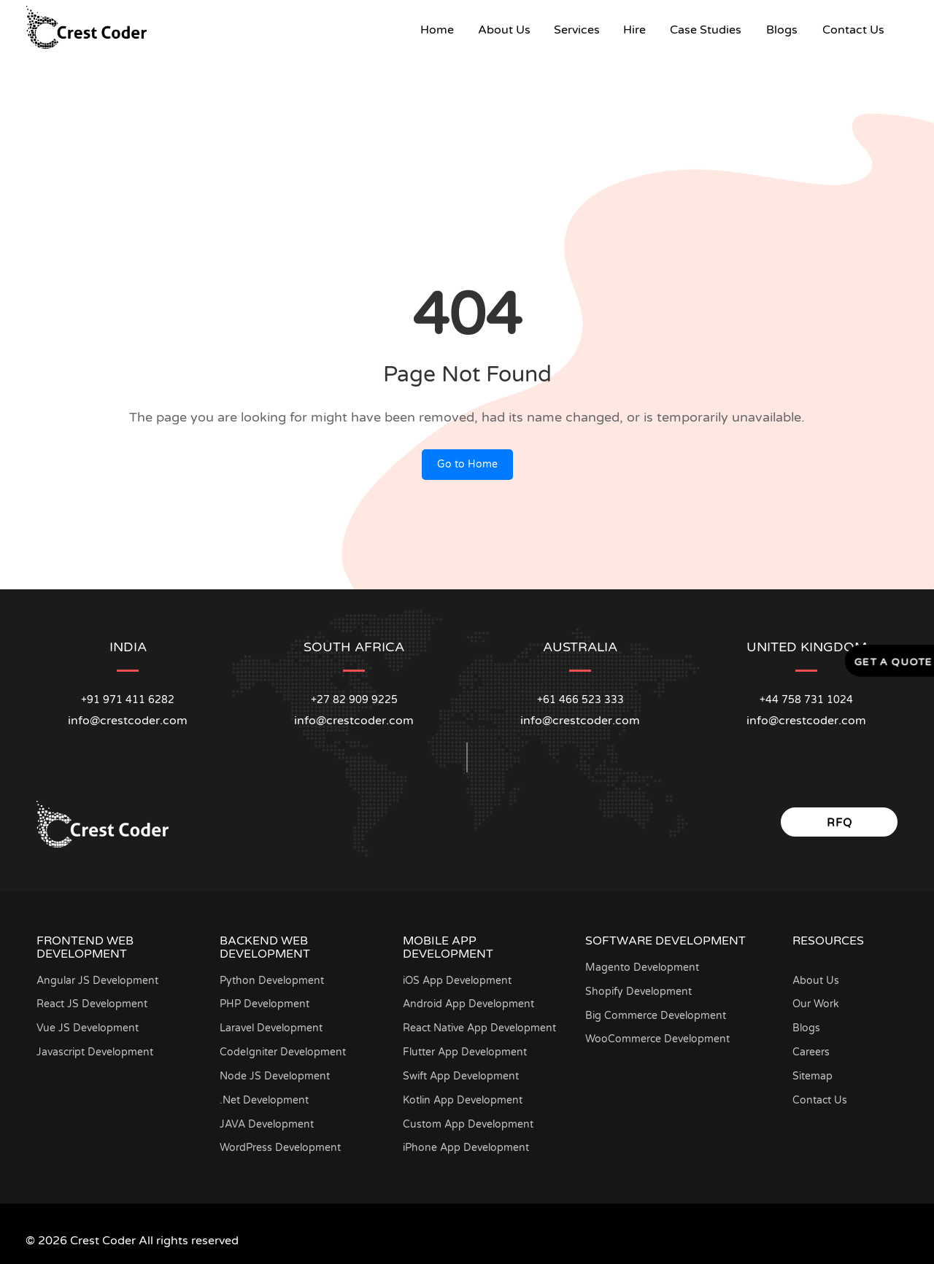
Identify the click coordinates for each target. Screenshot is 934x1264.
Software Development (665, 941)
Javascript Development (94, 1052)
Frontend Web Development (85, 947)
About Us (504, 30)
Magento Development (642, 967)
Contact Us (853, 30)
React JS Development (91, 1004)
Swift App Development (461, 1076)
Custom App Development (468, 1124)
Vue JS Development (87, 1028)
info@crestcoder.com (128, 720)
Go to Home (467, 464)
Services (577, 30)
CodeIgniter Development (283, 1052)
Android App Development (468, 1004)
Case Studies (705, 30)
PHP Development (264, 1004)
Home (443, 29)
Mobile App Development (448, 947)
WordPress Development (280, 1147)
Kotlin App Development (462, 1100)
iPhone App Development (466, 1147)
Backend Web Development (265, 947)
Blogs (782, 30)
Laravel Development (271, 1028)
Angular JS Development (97, 980)
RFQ (839, 822)
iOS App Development (457, 980)
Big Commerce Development (655, 1015)
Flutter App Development (465, 1052)
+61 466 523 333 (580, 700)
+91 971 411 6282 (127, 700)
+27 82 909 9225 (354, 700)
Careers (811, 1052)
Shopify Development (638, 991)
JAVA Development (267, 1124)
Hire (634, 30)
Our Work (815, 1004)
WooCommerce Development (657, 1039)
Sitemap (812, 1076)
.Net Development (264, 1100)
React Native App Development (479, 1028)
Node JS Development (275, 1076)
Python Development (272, 980)
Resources (828, 941)
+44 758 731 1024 (806, 700)
